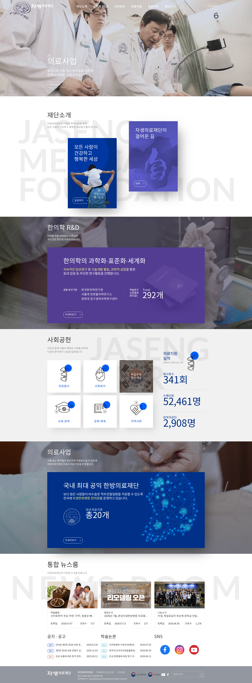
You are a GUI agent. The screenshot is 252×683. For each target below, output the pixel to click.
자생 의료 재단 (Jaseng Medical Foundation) (44, 6)
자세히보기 (54, 84)
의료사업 (136, 6)
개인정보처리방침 (85, 672)
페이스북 (165, 650)
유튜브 (194, 650)
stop (49, 55)
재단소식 (170, 6)
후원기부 (153, 6)
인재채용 (212, 6)
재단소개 (81, 6)
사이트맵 (121, 672)
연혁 (137, 183)
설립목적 (78, 200)
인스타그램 (179, 650)
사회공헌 (119, 6)
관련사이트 (178, 674)
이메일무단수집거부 (105, 672)
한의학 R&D (100, 6)
